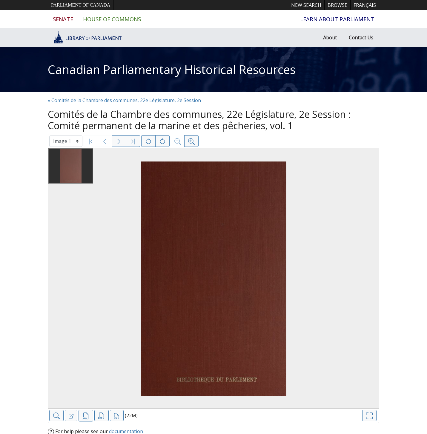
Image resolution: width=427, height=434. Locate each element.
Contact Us (361, 37)
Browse (337, 5)
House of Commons (112, 19)
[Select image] (65, 141)
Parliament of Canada (80, 4)
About (330, 37)
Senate (63, 19)
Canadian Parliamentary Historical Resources (172, 69)
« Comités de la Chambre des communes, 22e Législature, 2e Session (124, 100)
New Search (306, 5)
